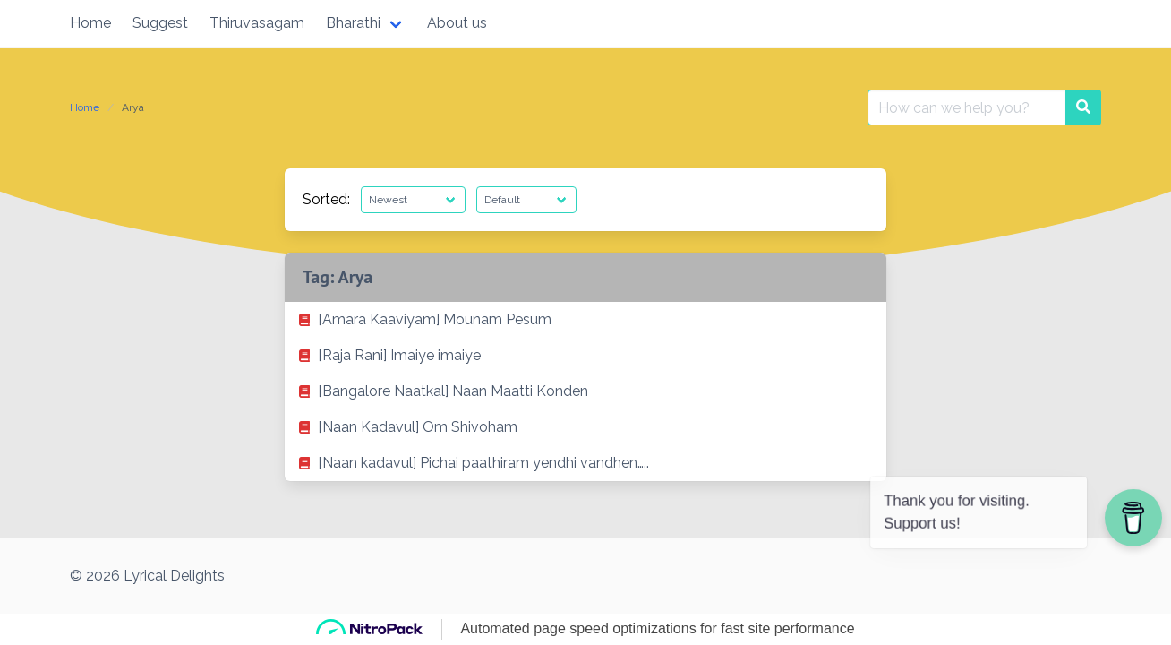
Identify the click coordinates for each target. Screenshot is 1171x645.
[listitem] (585, 320)
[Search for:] (967, 107)
